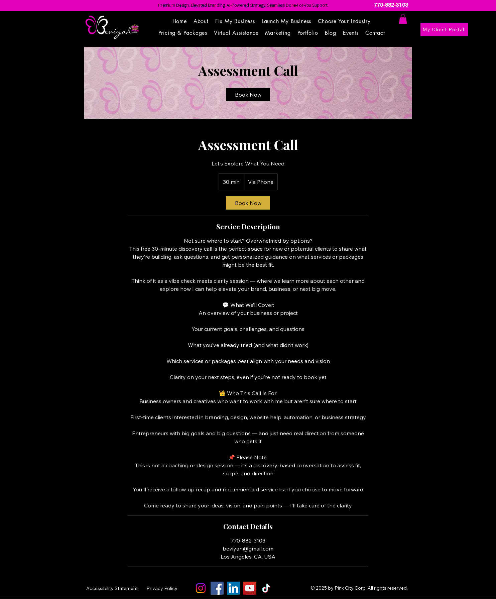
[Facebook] (217, 588)
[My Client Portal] (444, 29)
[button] (344, 21)
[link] (248, 94)
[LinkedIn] (233, 588)
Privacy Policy (161, 588)
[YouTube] (249, 588)
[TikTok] (266, 588)
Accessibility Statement (112, 588)
